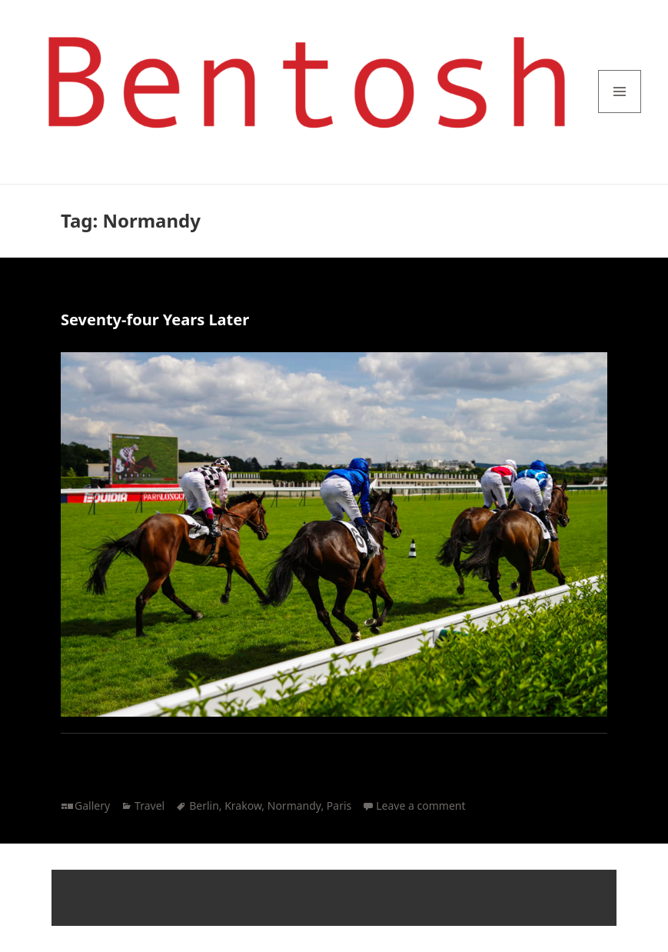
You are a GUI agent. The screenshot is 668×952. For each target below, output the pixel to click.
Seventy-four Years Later (155, 319)
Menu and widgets (620, 112)
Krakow (242, 805)
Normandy (294, 805)
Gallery (92, 805)
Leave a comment (420, 805)
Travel (150, 805)
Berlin (204, 805)
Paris (339, 805)
